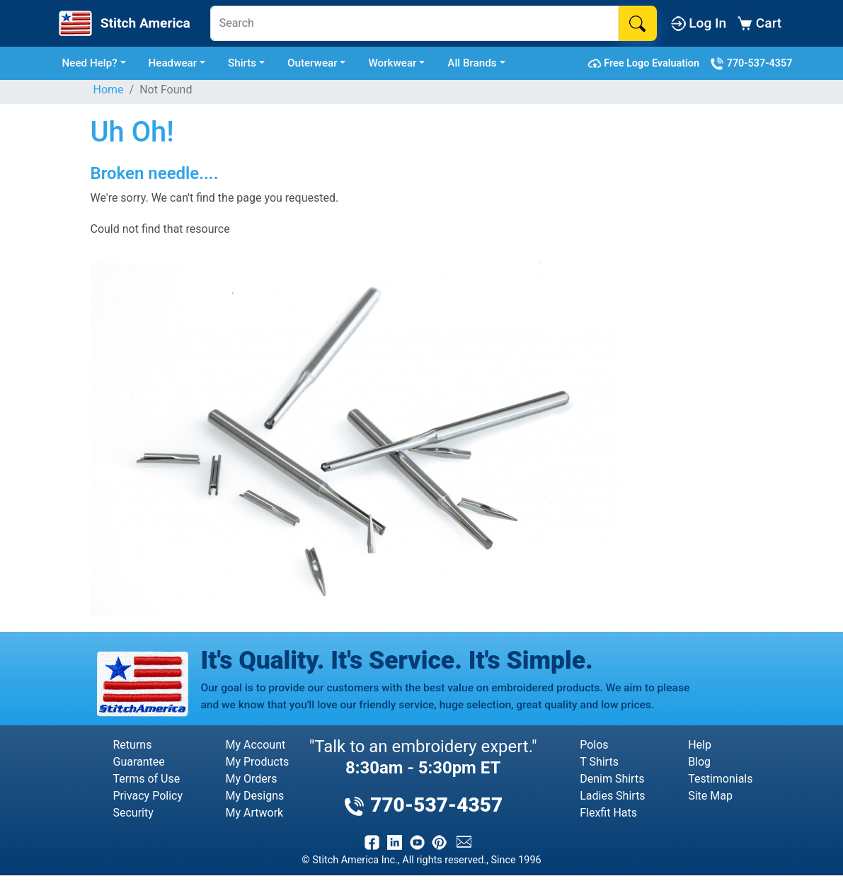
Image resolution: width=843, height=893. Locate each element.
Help (699, 744)
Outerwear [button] (312, 63)
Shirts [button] (242, 63)
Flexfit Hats (608, 812)
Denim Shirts (612, 778)
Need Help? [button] (89, 63)
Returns (132, 744)
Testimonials (720, 778)
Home (108, 89)
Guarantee (139, 761)
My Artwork (255, 812)
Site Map (710, 795)
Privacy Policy (148, 795)
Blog (699, 761)
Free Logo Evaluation (645, 64)
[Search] (414, 23)
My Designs (255, 795)
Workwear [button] (392, 63)
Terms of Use (146, 778)
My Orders (251, 778)
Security (133, 812)
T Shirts (599, 761)
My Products (257, 761)
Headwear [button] (173, 63)
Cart (759, 23)
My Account (256, 744)
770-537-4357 (751, 64)
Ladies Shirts (612, 795)
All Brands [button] (471, 63)
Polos (594, 744)
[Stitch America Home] (123, 23)
